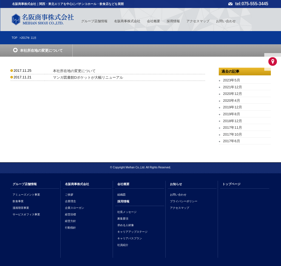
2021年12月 (232, 87)
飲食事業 (18, 201)
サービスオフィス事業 (26, 214)
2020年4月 (231, 100)
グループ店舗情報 (94, 21)
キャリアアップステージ (132, 231)
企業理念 (70, 201)
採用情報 (173, 21)
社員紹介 (122, 244)
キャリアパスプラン (129, 238)
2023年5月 (231, 80)
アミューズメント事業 (26, 194)
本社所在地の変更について (74, 71)
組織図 (121, 194)
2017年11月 (232, 127)
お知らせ (176, 184)
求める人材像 (125, 225)
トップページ (231, 184)
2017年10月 (232, 134)
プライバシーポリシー (183, 201)
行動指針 (70, 227)
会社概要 (153, 21)
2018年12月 (232, 121)
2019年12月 (232, 107)
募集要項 (122, 218)
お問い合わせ (226, 21)
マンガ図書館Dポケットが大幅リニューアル (88, 77)
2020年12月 (232, 94)
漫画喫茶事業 (21, 207)
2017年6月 (231, 141)
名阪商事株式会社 (127, 21)
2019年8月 (231, 114)
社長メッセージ (127, 211)
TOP (15, 37)
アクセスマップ (197, 21)
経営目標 (70, 214)
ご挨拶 (69, 194)
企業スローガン (74, 207)
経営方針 (70, 221)
